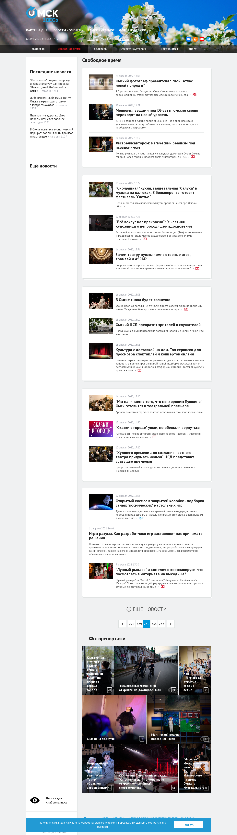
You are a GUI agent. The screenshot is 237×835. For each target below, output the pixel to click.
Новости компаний (68, 30)
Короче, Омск (169, 48)
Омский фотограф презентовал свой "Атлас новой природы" (154, 83)
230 (146, 624)
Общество (38, 48)
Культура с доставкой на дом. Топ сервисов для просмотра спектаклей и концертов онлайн (158, 352)
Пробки (124, 39)
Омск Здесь (42, 14)
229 (139, 624)
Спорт (193, 48)
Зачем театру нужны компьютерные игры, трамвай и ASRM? (153, 256)
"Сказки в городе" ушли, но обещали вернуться (158, 427)
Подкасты (100, 48)
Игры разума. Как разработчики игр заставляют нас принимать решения (145, 535)
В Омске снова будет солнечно (143, 299)
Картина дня (36, 30)
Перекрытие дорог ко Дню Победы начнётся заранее (47, 117)
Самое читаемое (101, 30)
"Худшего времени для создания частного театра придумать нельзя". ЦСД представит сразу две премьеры (155, 457)
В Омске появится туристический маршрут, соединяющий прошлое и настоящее (51, 132)
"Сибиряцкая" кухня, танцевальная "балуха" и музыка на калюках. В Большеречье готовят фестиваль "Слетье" (156, 192)
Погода (93, 39)
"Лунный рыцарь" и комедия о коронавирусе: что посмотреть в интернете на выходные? (159, 572)
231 (154, 624)
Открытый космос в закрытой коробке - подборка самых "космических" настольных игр (160, 503)
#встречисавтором (133, 48)
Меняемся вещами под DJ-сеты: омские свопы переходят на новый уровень (157, 112)
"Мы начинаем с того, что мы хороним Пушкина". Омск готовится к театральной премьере (159, 403)
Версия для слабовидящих (56, 800)
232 (161, 624)
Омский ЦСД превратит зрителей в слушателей (158, 324)
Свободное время (69, 48)
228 (131, 624)
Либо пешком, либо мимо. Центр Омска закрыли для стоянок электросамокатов (50, 101)
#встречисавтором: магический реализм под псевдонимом (155, 145)
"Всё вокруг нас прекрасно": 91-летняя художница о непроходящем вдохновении (154, 224)
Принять (188, 825)
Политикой (102, 826)
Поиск (204, 30)
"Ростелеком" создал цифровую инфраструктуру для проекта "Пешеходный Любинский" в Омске (50, 85)
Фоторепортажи (132, 30)
